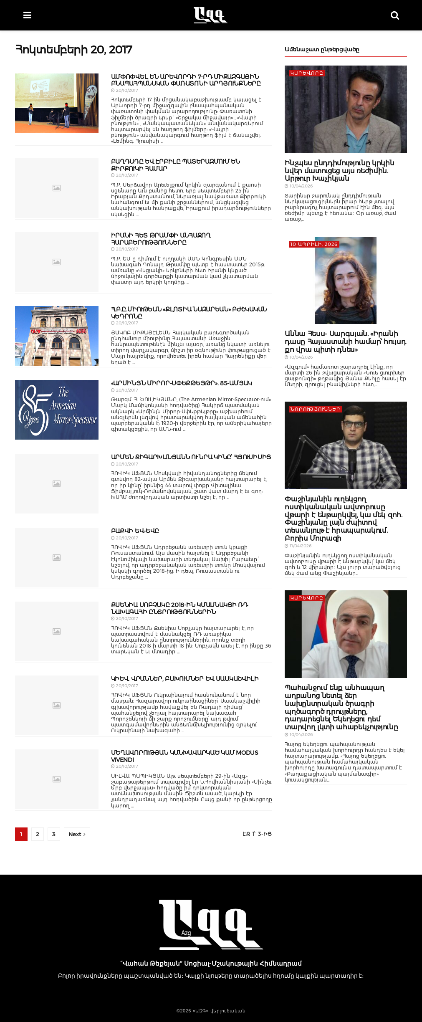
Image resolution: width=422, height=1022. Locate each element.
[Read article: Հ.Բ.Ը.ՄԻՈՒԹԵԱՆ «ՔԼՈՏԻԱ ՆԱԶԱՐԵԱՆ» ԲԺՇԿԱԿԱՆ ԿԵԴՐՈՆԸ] (57, 336)
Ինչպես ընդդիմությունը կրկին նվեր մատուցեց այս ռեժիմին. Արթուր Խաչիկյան (339, 171)
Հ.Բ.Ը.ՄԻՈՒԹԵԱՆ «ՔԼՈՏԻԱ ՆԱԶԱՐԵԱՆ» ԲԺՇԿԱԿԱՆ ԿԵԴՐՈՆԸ (189, 313)
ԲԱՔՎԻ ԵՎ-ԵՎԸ (135, 531)
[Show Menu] (27, 15)
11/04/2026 (298, 546)
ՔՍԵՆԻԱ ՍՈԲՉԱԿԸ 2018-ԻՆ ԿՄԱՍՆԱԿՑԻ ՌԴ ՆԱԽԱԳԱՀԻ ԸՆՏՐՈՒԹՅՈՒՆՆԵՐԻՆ (179, 608)
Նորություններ (316, 409)
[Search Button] (395, 15)
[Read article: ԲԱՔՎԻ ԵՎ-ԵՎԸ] (57, 557)
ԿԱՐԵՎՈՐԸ (307, 73)
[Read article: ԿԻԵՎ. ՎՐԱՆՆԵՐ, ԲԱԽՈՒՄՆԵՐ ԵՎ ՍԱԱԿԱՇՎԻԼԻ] (57, 705)
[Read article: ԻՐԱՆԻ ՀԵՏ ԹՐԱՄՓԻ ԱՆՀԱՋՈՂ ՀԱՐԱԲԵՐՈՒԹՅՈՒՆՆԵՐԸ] (57, 262)
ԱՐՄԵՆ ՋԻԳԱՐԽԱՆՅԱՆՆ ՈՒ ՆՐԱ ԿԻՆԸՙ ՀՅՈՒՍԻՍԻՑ (191, 457)
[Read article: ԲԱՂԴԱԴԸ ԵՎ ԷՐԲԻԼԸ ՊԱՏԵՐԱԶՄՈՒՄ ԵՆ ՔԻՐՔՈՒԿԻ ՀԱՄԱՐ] (57, 188)
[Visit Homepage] (211, 15)
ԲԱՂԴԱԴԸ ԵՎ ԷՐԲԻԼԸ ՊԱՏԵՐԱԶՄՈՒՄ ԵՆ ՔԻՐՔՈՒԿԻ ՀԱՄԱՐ (175, 165)
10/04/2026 (299, 186)
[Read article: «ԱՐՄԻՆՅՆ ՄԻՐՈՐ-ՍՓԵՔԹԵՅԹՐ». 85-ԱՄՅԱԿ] (57, 410)
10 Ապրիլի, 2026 (314, 244)
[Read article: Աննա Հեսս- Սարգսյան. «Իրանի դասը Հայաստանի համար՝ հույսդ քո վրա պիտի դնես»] (346, 280)
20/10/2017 (124, 90)
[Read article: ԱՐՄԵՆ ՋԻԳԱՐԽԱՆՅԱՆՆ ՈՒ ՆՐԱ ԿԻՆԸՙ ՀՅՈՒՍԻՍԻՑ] (57, 484)
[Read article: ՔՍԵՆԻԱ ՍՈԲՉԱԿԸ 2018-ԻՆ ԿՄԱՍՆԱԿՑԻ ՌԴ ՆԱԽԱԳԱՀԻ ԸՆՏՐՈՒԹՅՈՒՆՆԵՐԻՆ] (57, 631)
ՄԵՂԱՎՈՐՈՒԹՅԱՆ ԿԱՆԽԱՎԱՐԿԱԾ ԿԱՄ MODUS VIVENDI (184, 756)
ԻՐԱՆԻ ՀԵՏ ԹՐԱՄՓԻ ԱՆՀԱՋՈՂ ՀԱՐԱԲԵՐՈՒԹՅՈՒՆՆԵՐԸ (161, 239)
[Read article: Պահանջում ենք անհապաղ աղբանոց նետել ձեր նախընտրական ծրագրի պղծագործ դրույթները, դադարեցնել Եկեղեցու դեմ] (346, 634)
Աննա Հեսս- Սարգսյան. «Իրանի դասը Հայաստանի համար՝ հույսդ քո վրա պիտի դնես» (345, 342)
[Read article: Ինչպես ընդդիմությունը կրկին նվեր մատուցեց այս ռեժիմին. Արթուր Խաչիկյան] (346, 109)
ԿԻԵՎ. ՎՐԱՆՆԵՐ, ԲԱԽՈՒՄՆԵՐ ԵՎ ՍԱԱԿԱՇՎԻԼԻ (185, 679)
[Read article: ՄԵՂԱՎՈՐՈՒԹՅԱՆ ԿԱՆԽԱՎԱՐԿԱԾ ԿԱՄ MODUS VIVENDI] (57, 779)
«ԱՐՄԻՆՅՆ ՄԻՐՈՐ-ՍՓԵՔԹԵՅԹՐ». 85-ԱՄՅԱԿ (181, 383)
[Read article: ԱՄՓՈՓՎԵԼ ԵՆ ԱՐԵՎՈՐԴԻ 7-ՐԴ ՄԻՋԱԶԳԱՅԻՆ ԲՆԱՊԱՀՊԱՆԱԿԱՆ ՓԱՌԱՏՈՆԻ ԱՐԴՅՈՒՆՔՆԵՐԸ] (57, 103)
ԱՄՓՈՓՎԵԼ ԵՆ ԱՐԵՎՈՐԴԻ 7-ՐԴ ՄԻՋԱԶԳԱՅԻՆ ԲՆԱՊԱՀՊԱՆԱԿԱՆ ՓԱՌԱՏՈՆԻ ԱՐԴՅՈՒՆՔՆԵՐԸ (186, 80)
